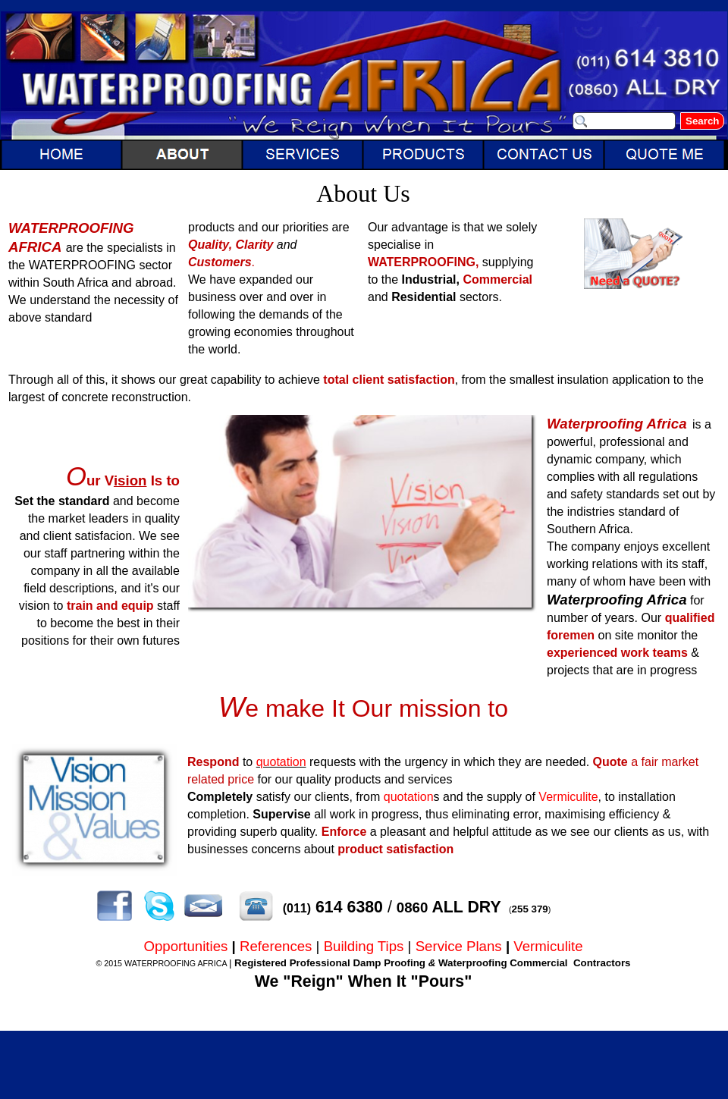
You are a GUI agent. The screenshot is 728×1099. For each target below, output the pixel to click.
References (276, 946)
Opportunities (185, 946)
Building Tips (364, 946)
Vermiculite (568, 796)
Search (702, 121)
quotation (281, 761)
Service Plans (459, 946)
